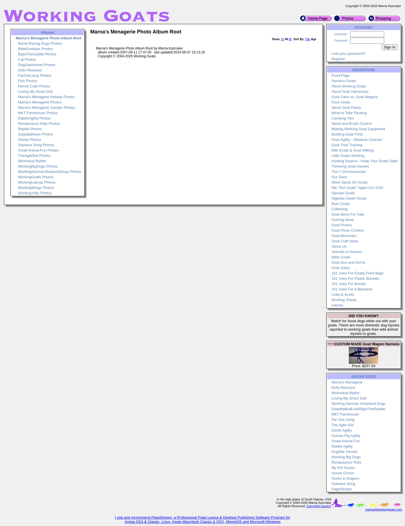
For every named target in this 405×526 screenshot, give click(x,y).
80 (290, 39)
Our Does (339, 177)
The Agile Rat (343, 425)
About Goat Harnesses (350, 91)
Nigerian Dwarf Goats (349, 198)
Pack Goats (341, 102)
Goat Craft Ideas (345, 241)
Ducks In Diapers (345, 478)
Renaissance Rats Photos (39, 123)
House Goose (343, 473)
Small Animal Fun (346, 441)
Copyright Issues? (319, 506)
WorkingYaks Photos (34, 193)
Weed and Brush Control (352, 123)
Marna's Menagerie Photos (40, 102)
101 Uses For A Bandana (352, 289)
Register (338, 59)
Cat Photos (27, 59)
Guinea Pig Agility (346, 436)
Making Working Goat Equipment (358, 129)
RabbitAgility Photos (34, 118)
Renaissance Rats (346, 462)
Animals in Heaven (347, 252)
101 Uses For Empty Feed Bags (358, 273)
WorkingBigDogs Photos (38, 166)
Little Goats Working (348, 155)
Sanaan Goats (343, 193)
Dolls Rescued (30, 70)
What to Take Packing (349, 113)
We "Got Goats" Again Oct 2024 (357, 188)
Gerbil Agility (342, 430)
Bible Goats (341, 257)
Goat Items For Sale (348, 214)
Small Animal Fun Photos (38, 150)
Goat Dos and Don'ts (348, 262)
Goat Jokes (341, 268)
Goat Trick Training (347, 145)
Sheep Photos (29, 139)
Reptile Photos (30, 129)
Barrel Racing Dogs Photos (40, 43)
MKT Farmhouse (345, 414)
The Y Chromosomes (349, 172)
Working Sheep (344, 300)
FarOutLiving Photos (34, 75)
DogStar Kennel (344, 452)
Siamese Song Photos (36, 145)
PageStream (342, 489)
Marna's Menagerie (347, 382)
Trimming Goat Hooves (350, 166)
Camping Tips (343, 118)
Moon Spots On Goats (350, 182)
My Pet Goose (343, 468)
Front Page (341, 75)
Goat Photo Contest (348, 230)
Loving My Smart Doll (35, 91)
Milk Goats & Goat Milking (353, 150)
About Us (339, 246)
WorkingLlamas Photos (36, 182)
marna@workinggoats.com (383, 509)
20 (282, 39)
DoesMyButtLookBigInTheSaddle (359, 409)
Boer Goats (341, 204)
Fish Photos (27, 81)
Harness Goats (344, 81)
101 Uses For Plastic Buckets (355, 278)
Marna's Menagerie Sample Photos (46, 107)
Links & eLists (343, 294)
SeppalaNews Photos (35, 134)
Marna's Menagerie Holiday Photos (46, 97)
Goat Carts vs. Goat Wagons (355, 97)
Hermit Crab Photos (34, 86)
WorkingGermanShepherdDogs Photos (49, 172)
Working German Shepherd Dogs (359, 403)
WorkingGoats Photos (35, 177)
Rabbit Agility (342, 446)
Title (307, 39)
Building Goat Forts (347, 134)
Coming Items (343, 220)
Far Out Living (343, 419)
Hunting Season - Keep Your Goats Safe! (365, 161)
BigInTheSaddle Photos (37, 54)
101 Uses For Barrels (349, 284)
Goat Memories (344, 236)
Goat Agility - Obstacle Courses (357, 139)
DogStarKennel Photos (36, 65)
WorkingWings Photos (36, 188)
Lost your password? (348, 53)
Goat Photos (342, 225)
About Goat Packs (346, 107)
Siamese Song (344, 484)
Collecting (340, 209)
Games (337, 305)
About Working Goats (349, 86)
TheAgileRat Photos (34, 155)
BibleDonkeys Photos (35, 49)
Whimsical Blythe (32, 161)
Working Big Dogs (346, 457)
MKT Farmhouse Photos (38, 113)
